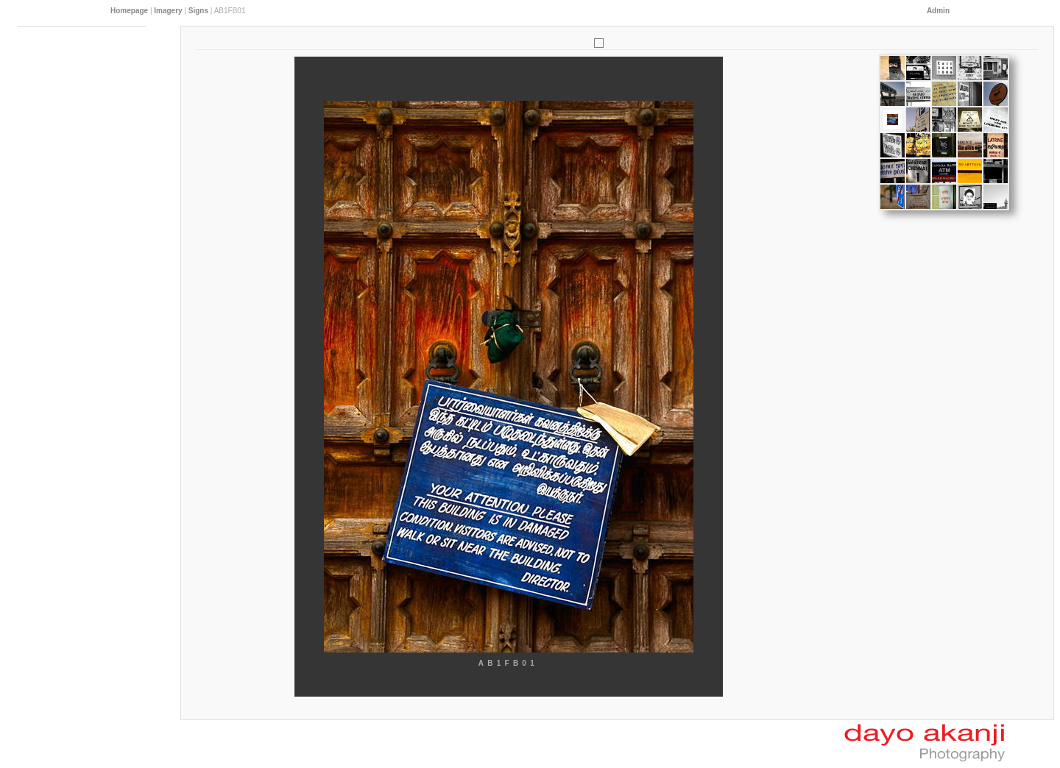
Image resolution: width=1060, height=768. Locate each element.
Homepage (129, 11)
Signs (198, 11)
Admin (938, 11)
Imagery (168, 11)
